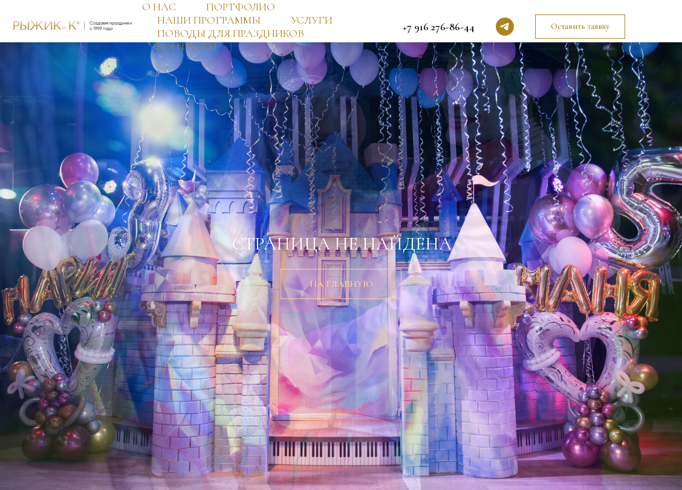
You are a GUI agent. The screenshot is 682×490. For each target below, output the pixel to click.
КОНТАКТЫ (187, 46)
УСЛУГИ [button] (312, 20)
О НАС (159, 6)
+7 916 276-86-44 (439, 26)
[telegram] (505, 27)
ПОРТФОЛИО (240, 6)
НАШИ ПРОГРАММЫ (209, 20)
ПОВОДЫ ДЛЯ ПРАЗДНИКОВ (230, 33)
